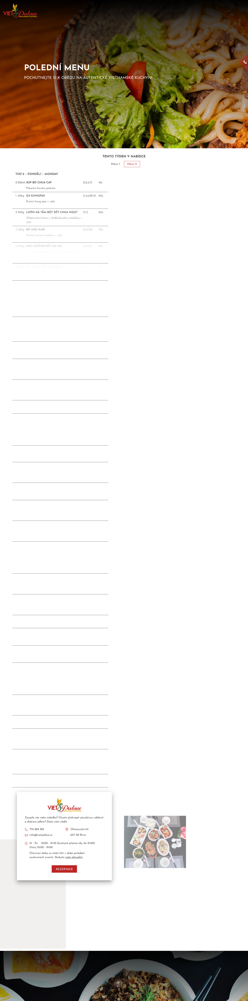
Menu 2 (132, 164)
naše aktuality (74, 857)
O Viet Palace (88, 10)
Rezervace (64, 869)
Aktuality (140, 10)
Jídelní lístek (115, 10)
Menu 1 (115, 164)
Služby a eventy (167, 10)
